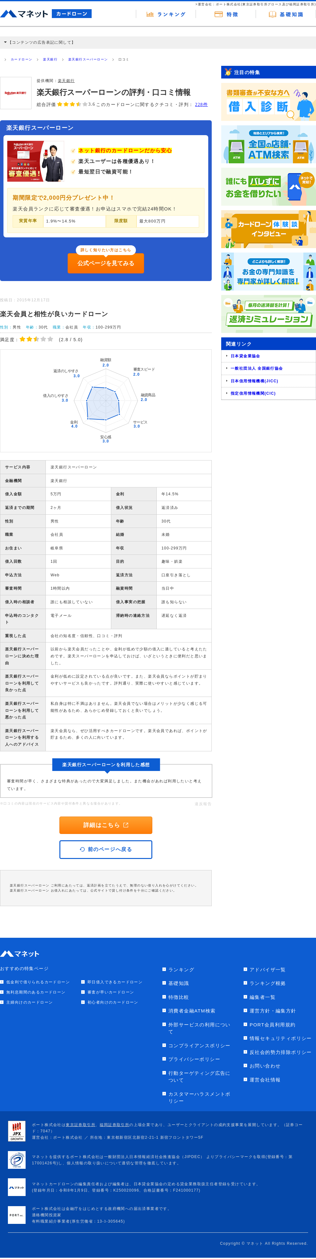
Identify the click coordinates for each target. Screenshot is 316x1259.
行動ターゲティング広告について (199, 1076)
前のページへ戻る (106, 849)
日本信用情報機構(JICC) (254, 381)
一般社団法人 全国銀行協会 (257, 368)
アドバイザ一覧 (268, 969)
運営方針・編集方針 (273, 1010)
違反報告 (203, 804)
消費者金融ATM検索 (192, 1010)
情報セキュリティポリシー (281, 1038)
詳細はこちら (105, 825)
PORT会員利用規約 (272, 1024)
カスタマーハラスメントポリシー (199, 1097)
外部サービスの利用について (199, 1028)
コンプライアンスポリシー (199, 1045)
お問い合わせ (265, 1065)
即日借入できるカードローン (115, 982)
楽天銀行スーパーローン (88, 59)
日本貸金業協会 (245, 356)
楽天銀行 (50, 59)
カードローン (21, 59)
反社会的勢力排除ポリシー (281, 1052)
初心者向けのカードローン (113, 1002)
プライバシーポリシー (194, 1059)
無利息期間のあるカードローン (36, 992)
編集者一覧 (263, 997)
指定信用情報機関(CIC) (253, 393)
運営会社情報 (265, 1079)
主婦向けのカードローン (29, 1002)
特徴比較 (178, 997)
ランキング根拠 (268, 983)
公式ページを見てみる (105, 263)
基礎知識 (178, 983)
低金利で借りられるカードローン (38, 982)
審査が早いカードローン (111, 992)
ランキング (181, 969)
